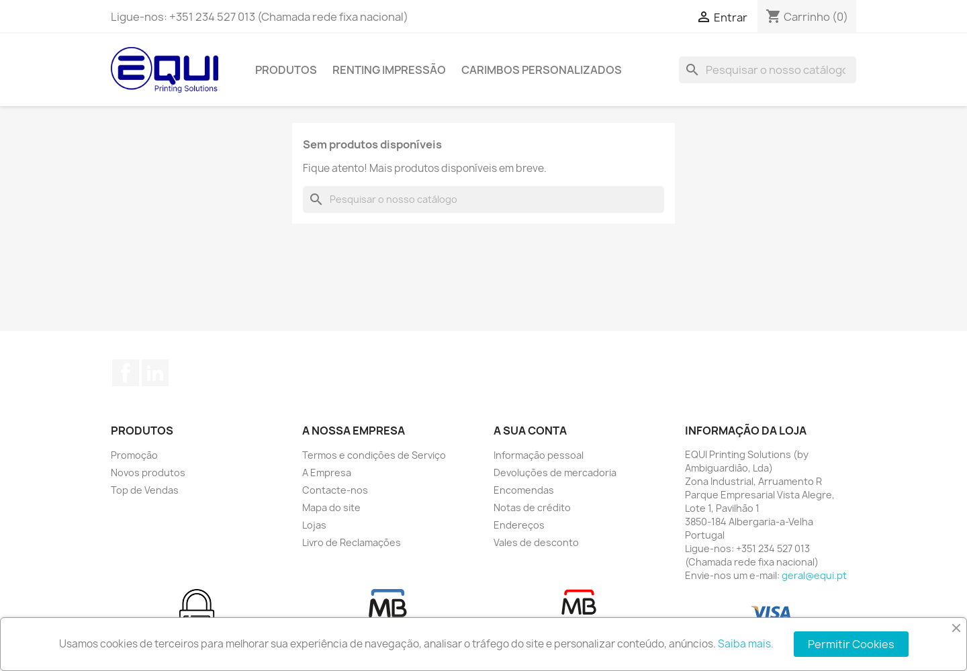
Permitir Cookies (851, 644)
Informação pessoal (539, 455)
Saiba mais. (746, 644)
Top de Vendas (145, 490)
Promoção (134, 455)
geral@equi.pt (814, 575)
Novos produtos (148, 472)
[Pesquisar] (767, 69)
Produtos (286, 69)
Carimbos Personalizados (541, 69)
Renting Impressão (389, 69)
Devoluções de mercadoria (555, 472)
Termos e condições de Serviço (374, 455)
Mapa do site (331, 507)
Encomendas (524, 490)
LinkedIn (155, 372)
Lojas (314, 525)
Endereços (519, 525)
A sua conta (530, 430)
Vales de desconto (536, 542)
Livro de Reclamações (351, 542)
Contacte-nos (335, 490)
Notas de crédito (532, 507)
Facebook (125, 372)
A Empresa (326, 472)
